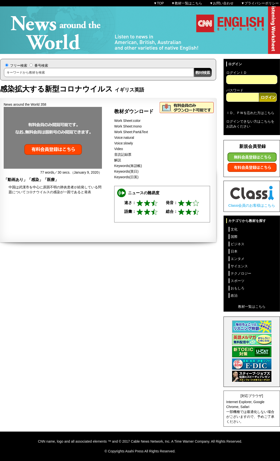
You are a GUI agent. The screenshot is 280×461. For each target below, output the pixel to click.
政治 (234, 295)
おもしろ (237, 288)
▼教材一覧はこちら (186, 3)
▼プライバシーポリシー (260, 3)
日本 (234, 251)
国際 (234, 237)
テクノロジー (241, 273)
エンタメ (237, 259)
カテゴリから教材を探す (247, 221)
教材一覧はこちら (252, 306)
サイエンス (239, 266)
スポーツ (237, 281)
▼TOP (159, 3)
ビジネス (237, 244)
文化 (234, 229)
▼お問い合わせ (222, 3)
